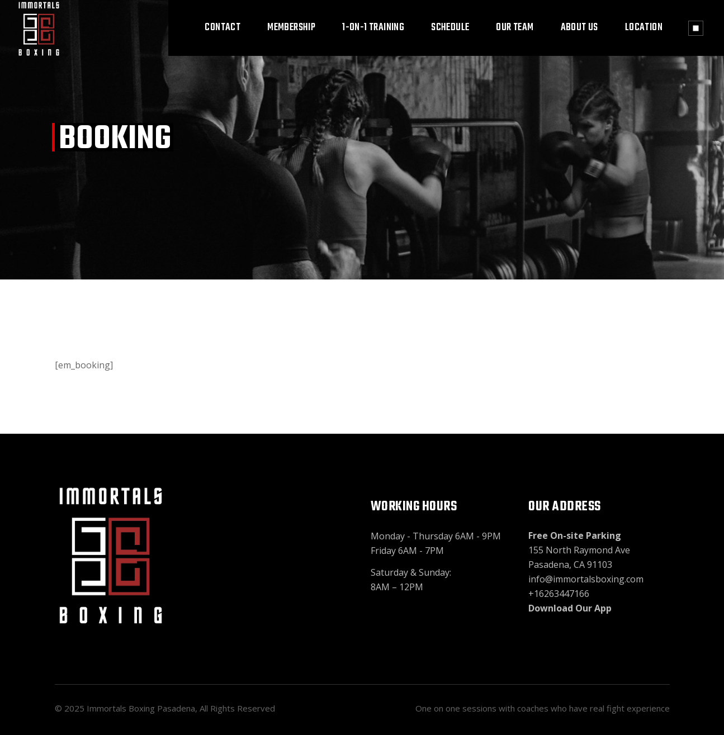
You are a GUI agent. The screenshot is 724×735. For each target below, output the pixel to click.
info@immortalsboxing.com (585, 579)
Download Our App (570, 608)
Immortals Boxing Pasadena (141, 708)
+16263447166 (558, 593)
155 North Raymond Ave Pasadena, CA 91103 (579, 550)
